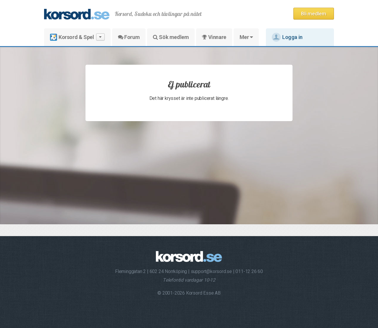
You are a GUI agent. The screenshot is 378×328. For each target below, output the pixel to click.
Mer (246, 37)
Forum (129, 37)
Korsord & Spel (77, 37)
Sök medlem (171, 37)
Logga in (287, 37)
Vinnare (214, 37)
